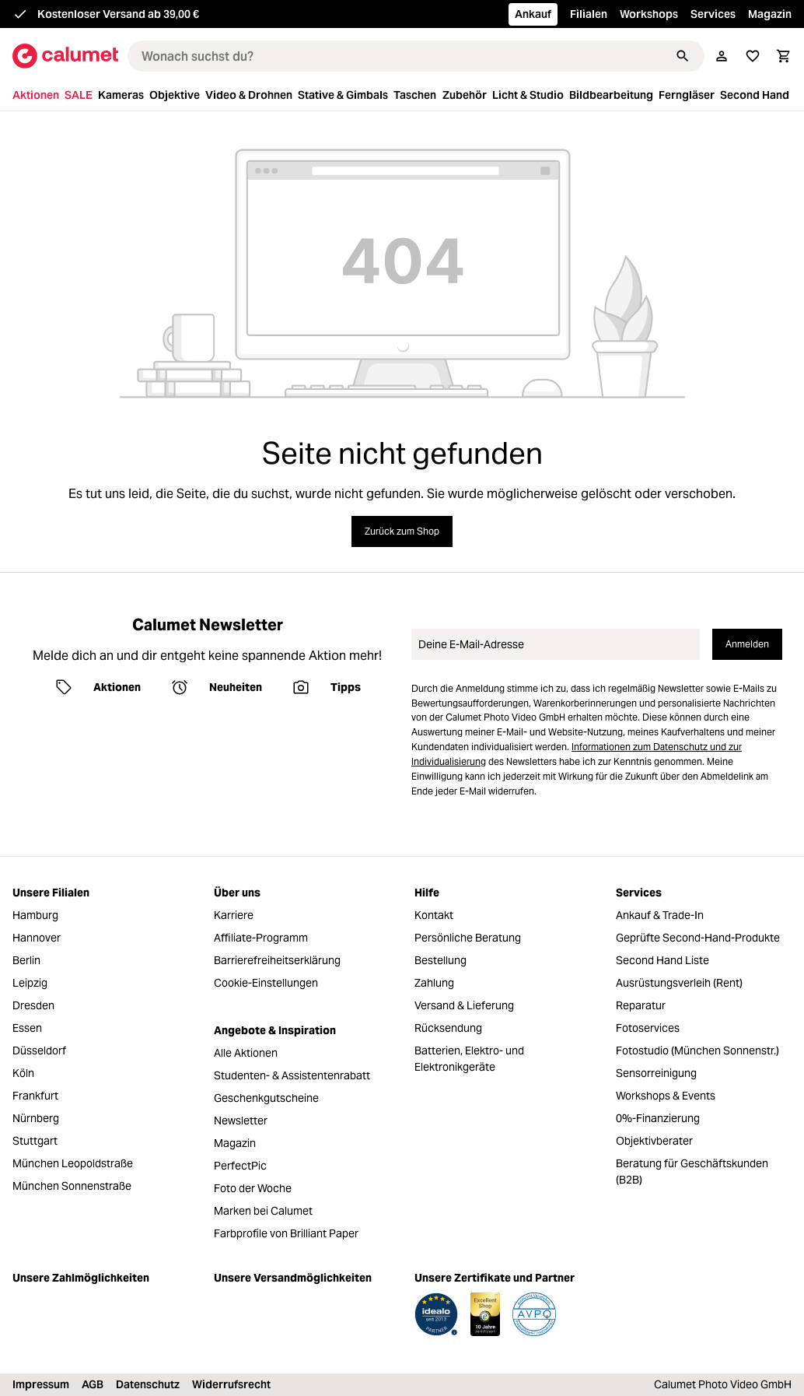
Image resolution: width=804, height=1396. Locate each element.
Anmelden (747, 644)
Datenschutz (148, 1384)
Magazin (770, 14)
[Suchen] (683, 56)
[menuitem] (36, 95)
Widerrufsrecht (231, 1384)
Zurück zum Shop (402, 531)
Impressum (40, 1384)
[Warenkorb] (784, 56)
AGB (92, 1384)
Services (713, 14)
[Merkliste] (752, 56)
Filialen (588, 14)
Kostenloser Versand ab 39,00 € (118, 14)
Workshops (649, 14)
